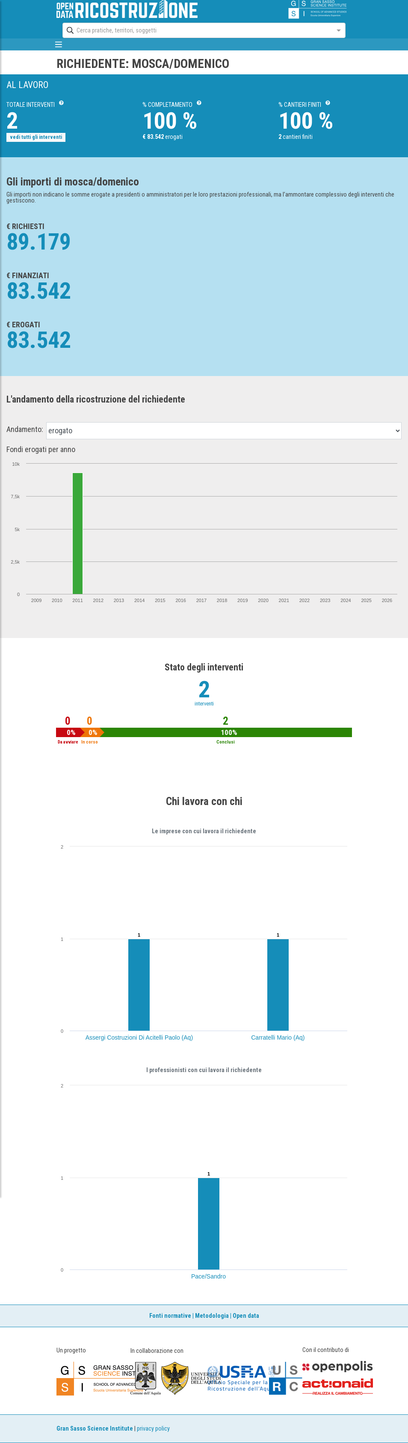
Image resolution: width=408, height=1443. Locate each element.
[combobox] (196, 30)
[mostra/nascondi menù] (58, 44)
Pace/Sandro (208, 1276)
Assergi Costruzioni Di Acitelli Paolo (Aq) (139, 1037)
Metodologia (212, 1316)
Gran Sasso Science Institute (94, 1428)
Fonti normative (170, 1316)
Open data (246, 1316)
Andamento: (24, 429)
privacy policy (153, 1428)
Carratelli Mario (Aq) (278, 1037)
